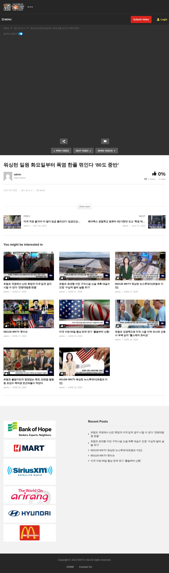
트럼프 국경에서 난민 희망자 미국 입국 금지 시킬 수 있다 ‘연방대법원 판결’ (127, 434)
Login (162, 19)
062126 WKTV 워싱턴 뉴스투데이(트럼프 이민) (116, 450)
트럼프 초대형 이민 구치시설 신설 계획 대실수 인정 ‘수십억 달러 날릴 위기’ (127, 443)
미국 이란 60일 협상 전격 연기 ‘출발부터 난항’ (84, 331)
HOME (70, 566)
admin (17, 174)
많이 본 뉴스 (19, 28)
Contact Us (85, 566)
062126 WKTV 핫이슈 (15, 331)
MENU (7, 19)
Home (6, 28)
